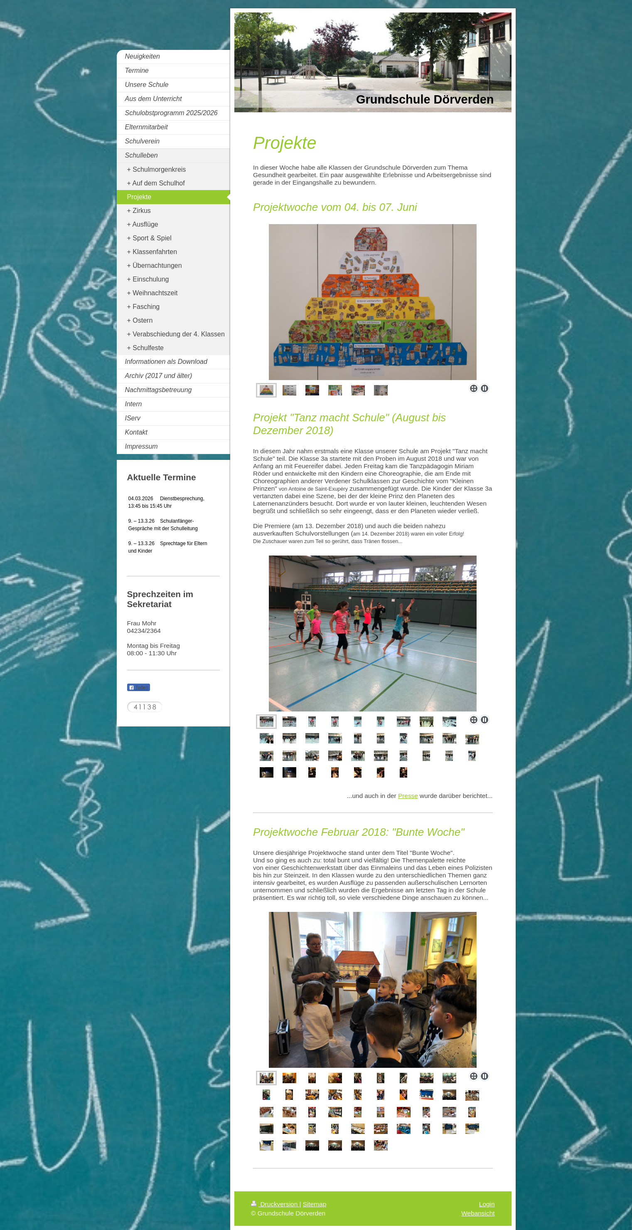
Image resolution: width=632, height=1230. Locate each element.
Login (487, 1204)
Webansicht (477, 1213)
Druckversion (275, 1204)
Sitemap (314, 1204)
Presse (408, 795)
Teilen (138, 688)
